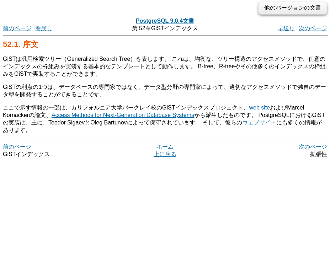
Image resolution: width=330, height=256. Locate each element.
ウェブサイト (259, 122)
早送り (286, 28)
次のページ (313, 28)
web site (259, 108)
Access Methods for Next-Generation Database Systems (123, 115)
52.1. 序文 (20, 44)
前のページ (17, 28)
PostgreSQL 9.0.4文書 (165, 21)
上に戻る (165, 154)
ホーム (165, 147)
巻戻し (43, 28)
